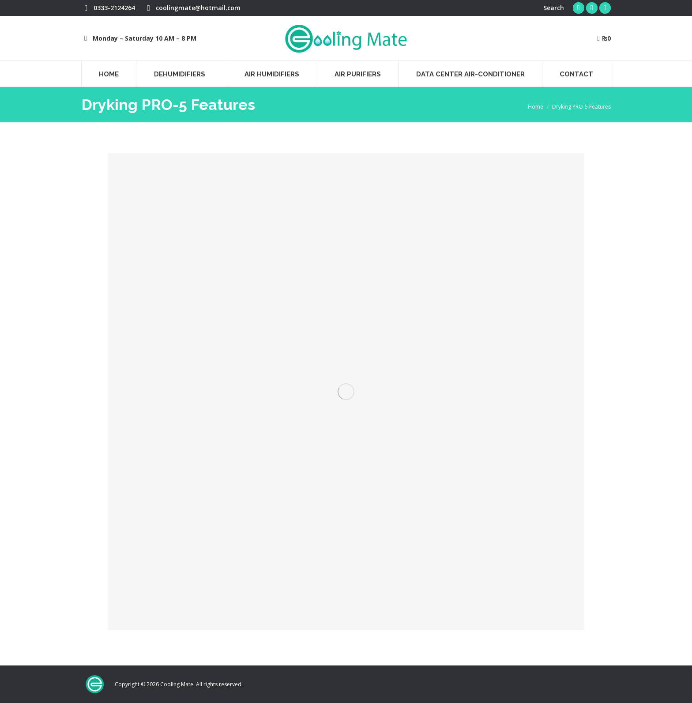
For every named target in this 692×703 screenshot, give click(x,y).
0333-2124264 (108, 8)
